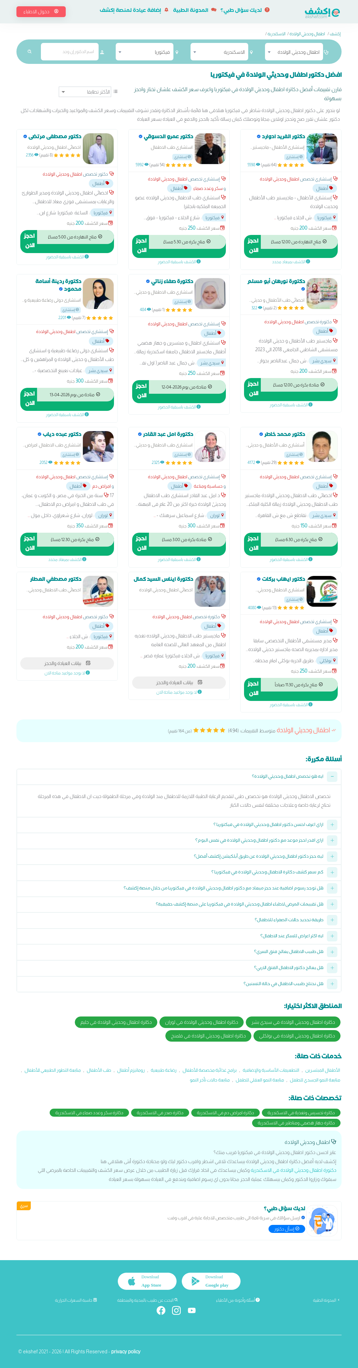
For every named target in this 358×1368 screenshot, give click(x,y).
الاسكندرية (276, 33)
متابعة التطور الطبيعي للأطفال (52, 1070)
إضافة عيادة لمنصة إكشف (134, 11)
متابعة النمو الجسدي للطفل (315, 1079)
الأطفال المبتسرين (322, 1070)
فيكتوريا (327, 217)
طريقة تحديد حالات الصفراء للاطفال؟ (289, 921)
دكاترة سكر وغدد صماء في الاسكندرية (89, 1112)
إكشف (335, 33)
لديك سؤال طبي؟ (245, 11)
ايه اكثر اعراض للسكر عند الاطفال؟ (291, 937)
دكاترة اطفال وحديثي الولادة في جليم (116, 1022)
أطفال (325, 188)
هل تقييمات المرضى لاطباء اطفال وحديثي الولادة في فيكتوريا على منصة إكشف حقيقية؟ (239, 905)
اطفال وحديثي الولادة (307, 33)
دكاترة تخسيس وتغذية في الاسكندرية (301, 1112)
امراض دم (101, 486)
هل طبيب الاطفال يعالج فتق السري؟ (288, 952)
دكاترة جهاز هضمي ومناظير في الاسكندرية (296, 1122)
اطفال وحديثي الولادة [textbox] (299, 52)
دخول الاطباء (41, 11)
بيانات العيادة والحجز (179, 682)
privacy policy (126, 1351)
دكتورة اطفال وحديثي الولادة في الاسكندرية (293, 1170)
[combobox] (294, 51)
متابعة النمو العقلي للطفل (260, 1079)
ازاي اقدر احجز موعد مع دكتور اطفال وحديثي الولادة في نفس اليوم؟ (259, 841)
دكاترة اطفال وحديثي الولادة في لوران (201, 1022)
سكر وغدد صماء (208, 188)
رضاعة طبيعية (164, 1070)
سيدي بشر (324, 360)
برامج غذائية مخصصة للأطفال (209, 1070)
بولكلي (328, 660)
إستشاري (294, 157)
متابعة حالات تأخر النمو (210, 1079)
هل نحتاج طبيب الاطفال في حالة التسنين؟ (283, 985)
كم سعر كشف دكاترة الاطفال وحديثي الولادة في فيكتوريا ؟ (267, 873)
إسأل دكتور (287, 1228)
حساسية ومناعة (208, 486)
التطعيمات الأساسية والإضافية (271, 1070)
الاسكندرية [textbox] (234, 52)
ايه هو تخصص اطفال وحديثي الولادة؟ (287, 777)
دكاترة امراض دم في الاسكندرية (225, 1112)
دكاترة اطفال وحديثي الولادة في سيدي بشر (293, 1022)
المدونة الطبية (194, 11)
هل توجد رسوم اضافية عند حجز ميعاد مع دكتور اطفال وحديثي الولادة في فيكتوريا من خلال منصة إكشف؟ (223, 889)
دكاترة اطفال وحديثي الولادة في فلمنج (208, 1035)
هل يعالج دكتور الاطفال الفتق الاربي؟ (288, 968)
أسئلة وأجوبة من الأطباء (238, 1300)
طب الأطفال (99, 1070)
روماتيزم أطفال (131, 1070)
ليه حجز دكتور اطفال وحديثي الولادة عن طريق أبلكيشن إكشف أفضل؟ (258, 857)
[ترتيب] (85, 92)
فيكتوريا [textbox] (162, 52)
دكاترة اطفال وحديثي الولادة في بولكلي (297, 1035)
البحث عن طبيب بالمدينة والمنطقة (147, 1300)
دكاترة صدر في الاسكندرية (160, 1112)
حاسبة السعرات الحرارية (76, 1300)
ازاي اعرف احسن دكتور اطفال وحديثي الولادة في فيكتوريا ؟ (268, 825)
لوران (217, 515)
